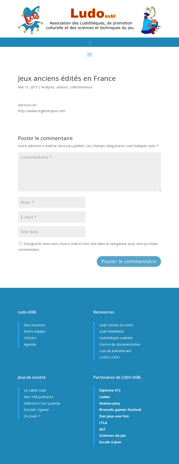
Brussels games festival (120, 409)
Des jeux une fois (114, 416)
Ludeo (104, 396)
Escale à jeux (110, 442)
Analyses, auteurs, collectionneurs (67, 87)
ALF (102, 429)
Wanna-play (109, 403)
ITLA (103, 422)
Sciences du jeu (112, 435)
